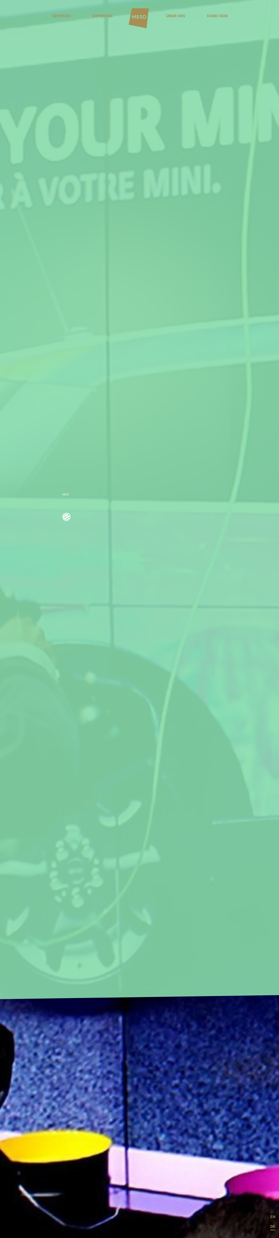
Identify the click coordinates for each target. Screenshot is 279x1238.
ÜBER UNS (175, 16)
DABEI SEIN (217, 16)
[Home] (139, 18)
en (272, 1217)
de (272, 1226)
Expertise (102, 16)
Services (61, 16)
